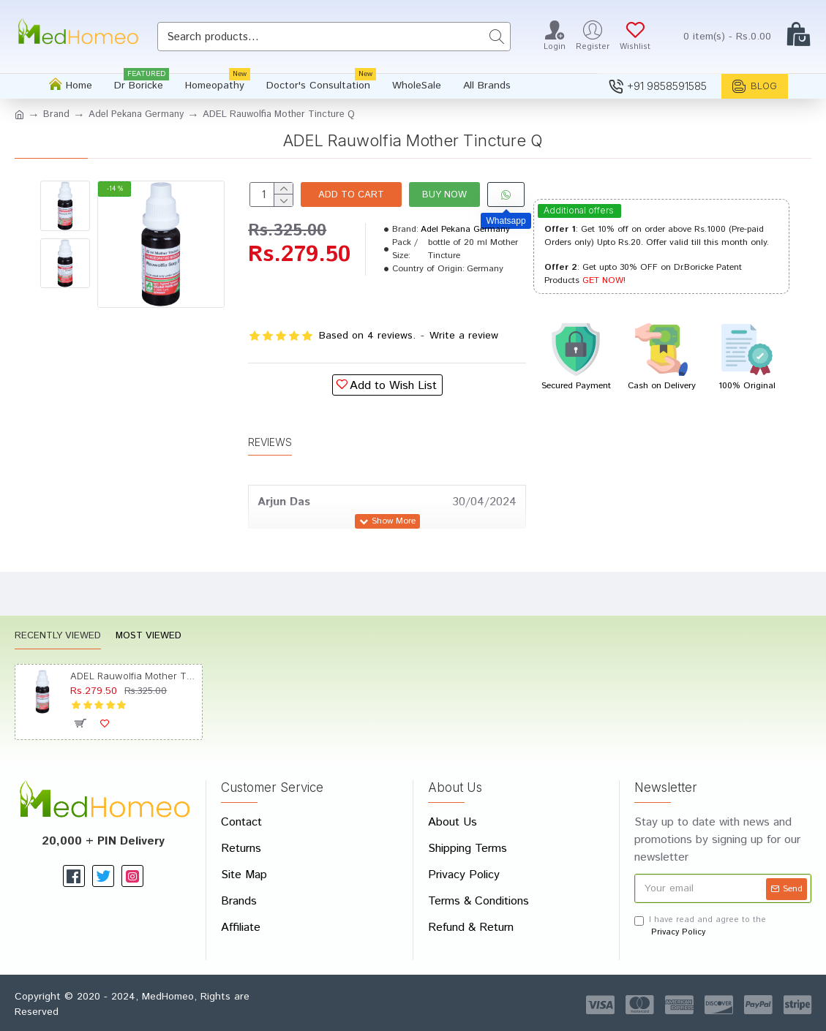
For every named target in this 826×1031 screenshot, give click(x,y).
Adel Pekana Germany (136, 114)
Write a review (463, 335)
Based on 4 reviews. (367, 335)
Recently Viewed (58, 636)
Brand (56, 114)
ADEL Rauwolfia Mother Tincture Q (133, 675)
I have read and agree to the (700, 926)
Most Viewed (148, 636)
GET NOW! (604, 280)
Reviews (270, 442)
